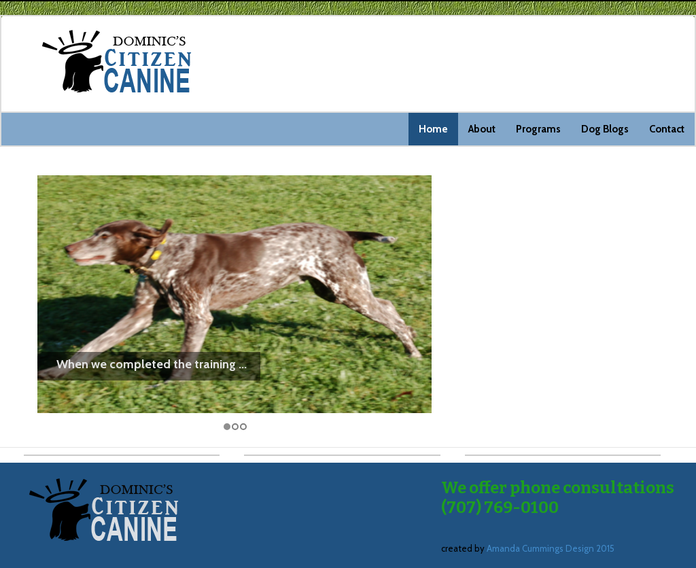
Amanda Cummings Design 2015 (550, 548)
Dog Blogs (605, 129)
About (481, 129)
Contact (666, 129)
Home (433, 129)
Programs (538, 129)
